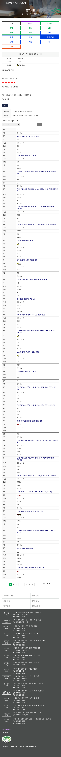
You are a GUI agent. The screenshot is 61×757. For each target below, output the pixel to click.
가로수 (50, 42)
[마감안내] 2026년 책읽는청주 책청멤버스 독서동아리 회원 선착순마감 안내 (36, 172)
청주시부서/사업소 (8, 596)
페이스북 (3, 752)
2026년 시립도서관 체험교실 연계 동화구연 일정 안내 (32, 279)
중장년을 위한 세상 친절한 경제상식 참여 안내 (25, 116)
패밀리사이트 (36, 606)
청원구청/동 (6, 606)
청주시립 (30, 23)
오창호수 (49, 23)
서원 (11, 37)
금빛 (11, 33)
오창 (49, 28)
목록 (4, 105)
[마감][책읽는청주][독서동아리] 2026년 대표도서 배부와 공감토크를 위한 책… (37, 190)
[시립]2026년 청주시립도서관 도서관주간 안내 (30, 511)
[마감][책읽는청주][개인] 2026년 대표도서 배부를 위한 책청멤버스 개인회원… (35, 208)
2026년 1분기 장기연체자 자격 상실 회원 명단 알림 (31, 315)
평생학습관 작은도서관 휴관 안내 (26, 299)
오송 (49, 33)
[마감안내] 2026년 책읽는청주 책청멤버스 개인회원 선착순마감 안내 (36, 405)
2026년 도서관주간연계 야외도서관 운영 (28, 136)
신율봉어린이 (50, 37)
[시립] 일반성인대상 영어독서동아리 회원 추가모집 (31, 568)
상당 (11, 28)
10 (39, 584)
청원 (30, 28)
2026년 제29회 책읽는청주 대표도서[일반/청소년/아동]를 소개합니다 (36, 225)
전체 (11, 23)
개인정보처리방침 (7, 729)
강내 (11, 42)
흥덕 (30, 37)
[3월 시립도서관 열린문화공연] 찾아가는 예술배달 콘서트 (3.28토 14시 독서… (37, 531)
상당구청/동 (35, 596)
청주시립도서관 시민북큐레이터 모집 (27, 260)
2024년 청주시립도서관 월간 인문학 (23, 111)
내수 (30, 33)
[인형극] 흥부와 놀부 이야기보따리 (26, 156)
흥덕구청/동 (35, 601)
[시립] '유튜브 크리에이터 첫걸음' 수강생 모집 (29, 421)
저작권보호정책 (6, 732)
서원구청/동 (6, 601)
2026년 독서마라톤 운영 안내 (25, 241)
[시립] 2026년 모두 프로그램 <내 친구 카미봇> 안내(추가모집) (34, 492)
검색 (39, 124)
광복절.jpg (21, 65)
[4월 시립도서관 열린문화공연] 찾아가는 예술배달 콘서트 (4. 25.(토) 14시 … (36, 331)
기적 (11, 46)
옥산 (30, 42)
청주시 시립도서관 (33, 3)
